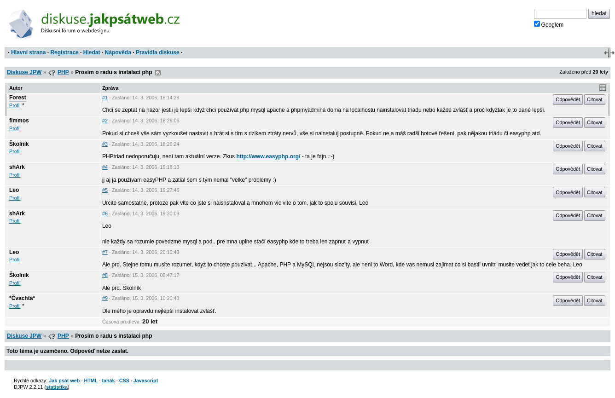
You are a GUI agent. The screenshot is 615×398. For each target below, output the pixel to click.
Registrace (64, 52)
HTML (91, 380)
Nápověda (118, 52)
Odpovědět (568, 99)
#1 (105, 97)
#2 (105, 120)
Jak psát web (64, 380)
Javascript (145, 380)
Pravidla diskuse (158, 52)
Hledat (91, 52)
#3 (105, 144)
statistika (57, 387)
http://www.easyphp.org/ (268, 156)
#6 (105, 213)
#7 (105, 252)
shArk (17, 167)
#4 (105, 167)
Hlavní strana (28, 52)
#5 (105, 190)
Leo (14, 190)
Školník (19, 144)
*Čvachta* (22, 298)
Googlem (549, 24)
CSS (124, 380)
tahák (108, 380)
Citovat (595, 99)
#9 (105, 298)
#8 (105, 275)
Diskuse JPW (24, 72)
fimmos (19, 120)
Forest (17, 97)
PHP (63, 72)
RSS (158, 72)
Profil (15, 105)
